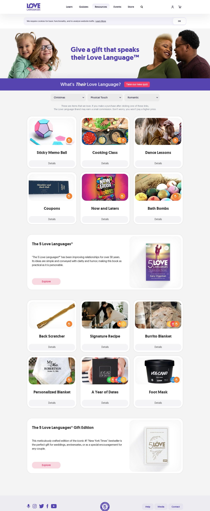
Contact (176, 506)
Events (117, 7)
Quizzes (83, 7)
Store (131, 7)
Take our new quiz (137, 84)
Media (161, 506)
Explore (46, 281)
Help (147, 506)
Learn (69, 7)
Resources (101, 7)
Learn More (100, 21)
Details (52, 163)
